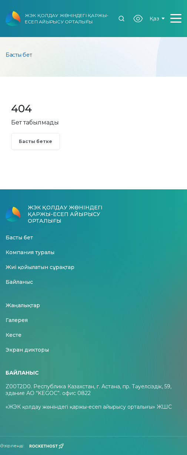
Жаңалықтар (23, 305)
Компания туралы (30, 252)
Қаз (157, 18)
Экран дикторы (27, 350)
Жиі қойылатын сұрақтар (40, 267)
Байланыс (19, 282)
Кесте (13, 335)
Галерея (17, 320)
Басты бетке (35, 141)
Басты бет (19, 238)
